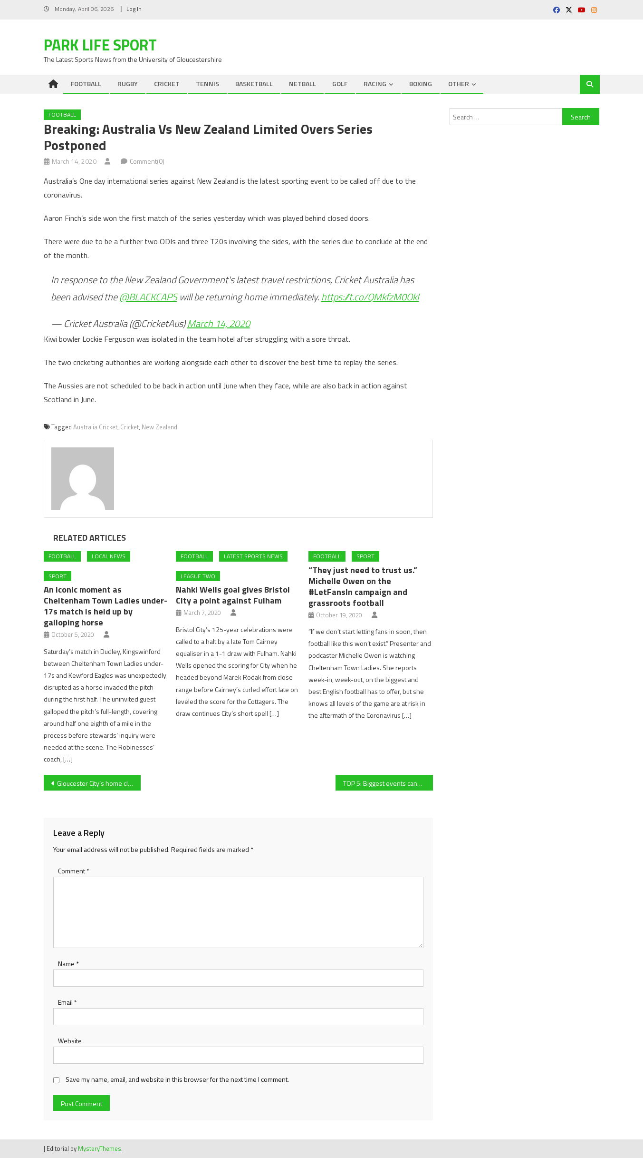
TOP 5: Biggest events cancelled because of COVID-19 (388, 783)
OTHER (458, 84)
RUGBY (127, 84)
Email (67, 1002)
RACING (375, 84)
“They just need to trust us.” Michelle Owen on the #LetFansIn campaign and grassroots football (362, 586)
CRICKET (167, 84)
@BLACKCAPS (148, 296)
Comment (73, 871)
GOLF (339, 84)
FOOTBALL (86, 84)
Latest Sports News (253, 556)
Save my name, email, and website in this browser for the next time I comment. (177, 1079)
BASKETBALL (254, 84)
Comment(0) (147, 161)
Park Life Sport (100, 44)
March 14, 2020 (218, 323)
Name (68, 964)
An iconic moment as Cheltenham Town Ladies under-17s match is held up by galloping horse (105, 606)
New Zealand (159, 427)
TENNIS (207, 84)
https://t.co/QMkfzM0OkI (370, 296)
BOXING (420, 84)
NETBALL (302, 84)
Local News (108, 556)
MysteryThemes (99, 1148)
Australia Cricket (95, 427)
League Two (198, 576)
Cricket (129, 427)
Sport (57, 576)
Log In (134, 8)
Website (70, 1041)
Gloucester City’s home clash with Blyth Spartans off (99, 783)
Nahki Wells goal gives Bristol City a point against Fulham (233, 595)
